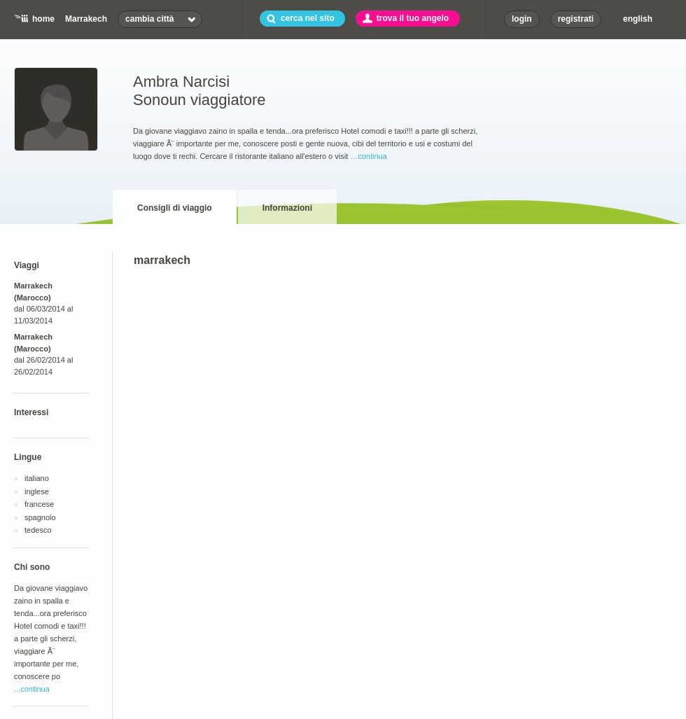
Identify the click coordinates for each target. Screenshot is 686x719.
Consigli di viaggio (174, 208)
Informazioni (287, 208)
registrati (576, 19)
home (43, 19)
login (522, 19)
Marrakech (86, 19)
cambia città (149, 19)
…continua (368, 156)
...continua (32, 689)
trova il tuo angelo (413, 18)
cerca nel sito (308, 18)
